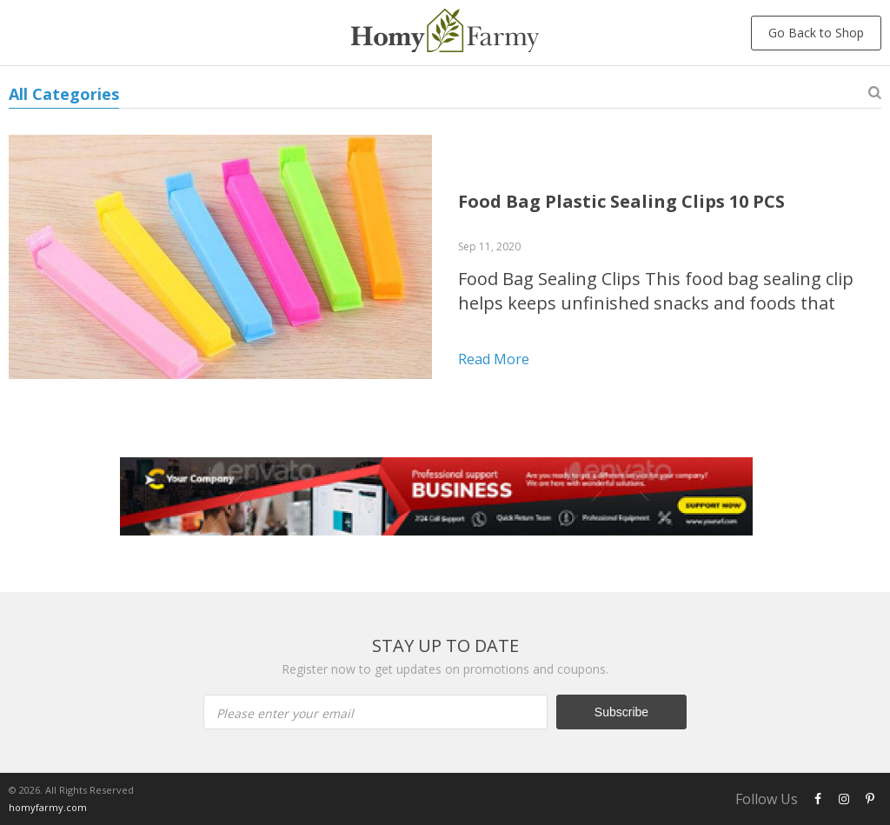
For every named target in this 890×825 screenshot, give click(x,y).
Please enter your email (285, 713)
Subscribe (621, 712)
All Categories (64, 93)
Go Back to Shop (816, 32)
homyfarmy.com (48, 807)
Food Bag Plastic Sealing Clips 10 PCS (621, 201)
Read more (493, 359)
